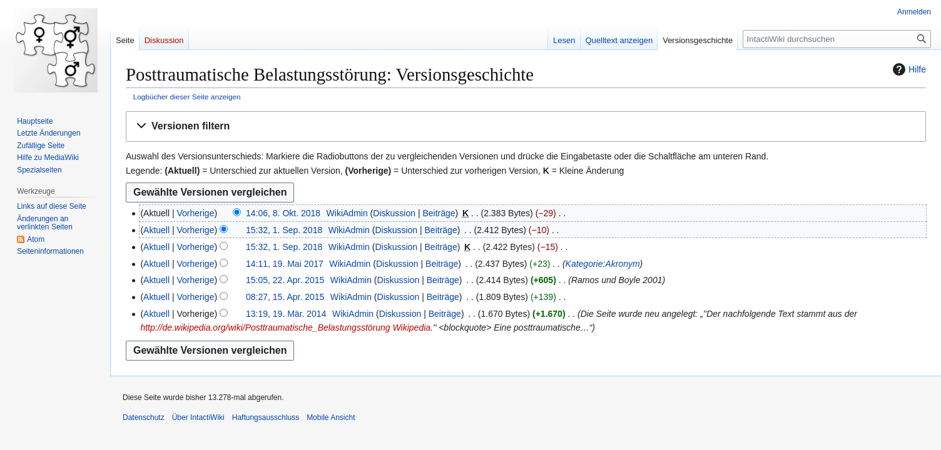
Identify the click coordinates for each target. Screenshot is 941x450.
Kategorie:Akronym (603, 264)
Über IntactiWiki (198, 417)
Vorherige (196, 213)
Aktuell (156, 230)
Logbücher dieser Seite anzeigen (187, 96)
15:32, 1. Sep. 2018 (284, 230)
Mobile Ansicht (331, 417)
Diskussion (394, 213)
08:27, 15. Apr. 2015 (285, 297)
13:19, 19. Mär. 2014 (286, 314)
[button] (525, 126)
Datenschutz (144, 417)
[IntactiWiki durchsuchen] (837, 39)
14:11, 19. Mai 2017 (284, 264)
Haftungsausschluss (265, 417)
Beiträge (438, 213)
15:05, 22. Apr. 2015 (285, 280)
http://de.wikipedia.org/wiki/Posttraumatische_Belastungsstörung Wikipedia (285, 327)
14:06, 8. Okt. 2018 (283, 213)
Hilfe (908, 69)
